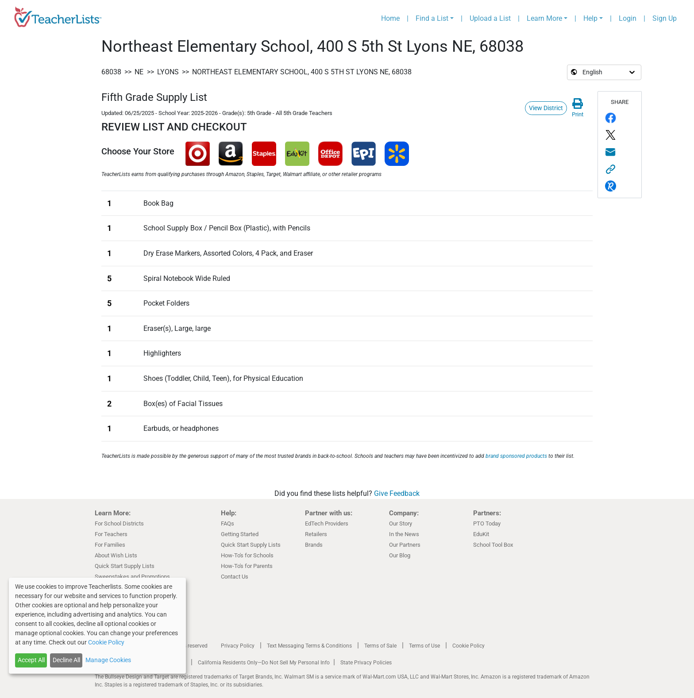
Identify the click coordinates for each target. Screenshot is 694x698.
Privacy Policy (237, 646)
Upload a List (490, 18)
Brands (314, 544)
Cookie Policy (468, 646)
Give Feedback (397, 493)
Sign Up (664, 18)
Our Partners (404, 544)
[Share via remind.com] (619, 186)
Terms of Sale (380, 646)
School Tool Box (493, 544)
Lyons (168, 72)
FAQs (227, 523)
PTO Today (487, 523)
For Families (110, 544)
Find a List (432, 18)
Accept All (31, 659)
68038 (111, 72)
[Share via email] (619, 152)
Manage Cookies (108, 659)
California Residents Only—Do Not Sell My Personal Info (264, 663)
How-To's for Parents (247, 566)
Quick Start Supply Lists (124, 566)
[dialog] (97, 626)
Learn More (544, 18)
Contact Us (234, 576)
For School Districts (119, 523)
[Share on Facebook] (619, 118)
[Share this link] (619, 169)
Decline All (66, 659)
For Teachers (111, 534)
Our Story (400, 523)
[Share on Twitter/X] (619, 135)
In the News (404, 534)
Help (590, 18)
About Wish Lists (116, 555)
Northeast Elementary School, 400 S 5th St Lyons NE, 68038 (302, 72)
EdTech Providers (326, 523)
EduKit (481, 534)
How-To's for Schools (247, 555)
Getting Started (239, 534)
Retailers (316, 534)
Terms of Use (424, 646)
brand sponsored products (516, 456)
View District (546, 107)
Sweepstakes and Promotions (132, 576)
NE (139, 72)
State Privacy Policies (366, 663)
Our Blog (399, 555)
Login (627, 18)
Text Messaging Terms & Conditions (309, 646)
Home (390, 18)
